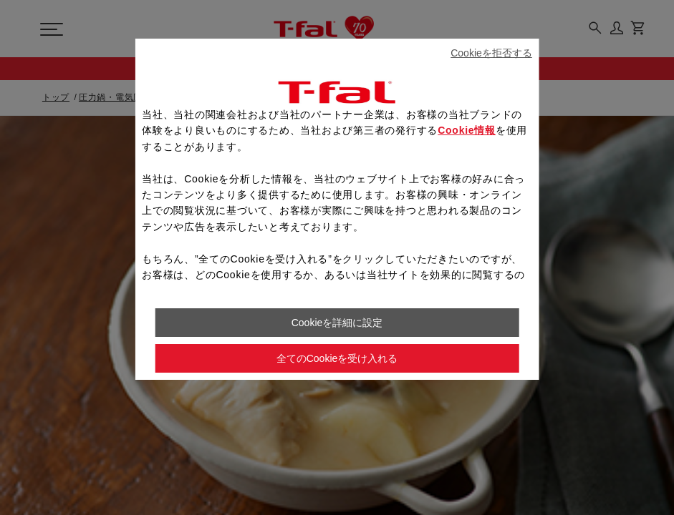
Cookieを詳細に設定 (337, 322)
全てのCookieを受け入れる (337, 358)
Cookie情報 (467, 130)
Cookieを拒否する (491, 53)
